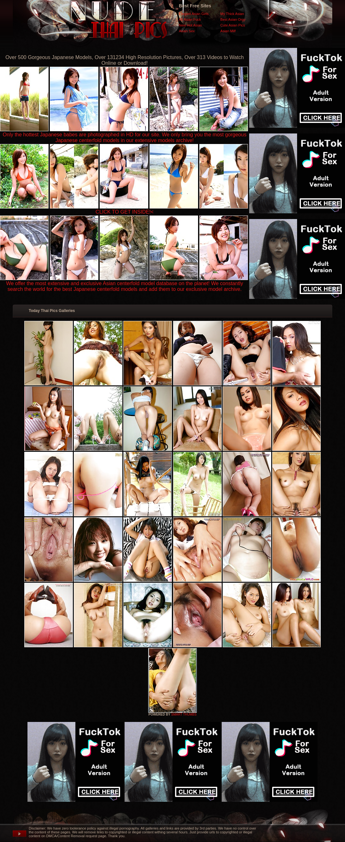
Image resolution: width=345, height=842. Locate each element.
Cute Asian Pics (232, 25)
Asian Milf (228, 31)
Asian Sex (187, 31)
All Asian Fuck (190, 19)
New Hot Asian (190, 25)
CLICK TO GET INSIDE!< (125, 212)
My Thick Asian (232, 14)
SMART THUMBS (183, 714)
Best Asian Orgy (233, 19)
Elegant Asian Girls (194, 14)
